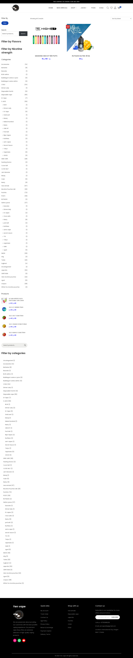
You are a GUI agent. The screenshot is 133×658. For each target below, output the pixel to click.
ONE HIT (6, 128)
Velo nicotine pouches (8, 277)
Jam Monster (5, 172)
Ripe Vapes (7, 135)
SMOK (3, 253)
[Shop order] (121, 18)
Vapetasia (7, 152)
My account (44, 611)
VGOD (6, 155)
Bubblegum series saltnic (9, 81)
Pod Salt (6, 132)
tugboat (4, 263)
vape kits (4, 270)
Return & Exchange (47, 627)
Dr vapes (6, 213)
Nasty (5, 125)
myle (3, 179)
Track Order (44, 614)
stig (2, 257)
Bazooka (4, 71)
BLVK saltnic (5, 74)
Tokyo (6, 149)
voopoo (3, 284)
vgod (5, 250)
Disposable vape (6, 95)
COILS (3, 84)
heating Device (6, 162)
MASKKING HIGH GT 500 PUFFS (46, 56)
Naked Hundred (9, 122)
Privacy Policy (45, 624)
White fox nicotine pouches (10, 287)
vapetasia (7, 243)
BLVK (5, 105)
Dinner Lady (5, 88)
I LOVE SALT (5, 169)
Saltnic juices (5, 203)
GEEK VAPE (4, 159)
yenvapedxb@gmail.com (107, 626)
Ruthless (6, 138)
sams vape (7, 230)
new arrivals (5, 186)
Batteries (4, 68)
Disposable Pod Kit (7, 91)
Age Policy (44, 621)
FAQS (69, 627)
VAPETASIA (4, 273)
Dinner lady (7, 209)
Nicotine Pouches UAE (8, 189)
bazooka (6, 206)
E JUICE (3, 101)
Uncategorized (6, 267)
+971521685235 (105, 622)
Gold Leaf (7, 115)
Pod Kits (3, 192)
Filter (4, 23)
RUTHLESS (4, 199)
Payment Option (46, 631)
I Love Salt (4, 165)
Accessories (5, 64)
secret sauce (8, 233)
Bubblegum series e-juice (9, 78)
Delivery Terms (45, 634)
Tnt (5, 236)
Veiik (5, 246)
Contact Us (44, 617)
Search (3, 30)
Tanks (3, 260)
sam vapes (7, 142)
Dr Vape (4, 98)
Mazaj (5, 118)
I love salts (7, 216)
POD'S (3, 196)
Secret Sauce (8, 145)
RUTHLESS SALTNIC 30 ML (81, 56)
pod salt (6, 223)
